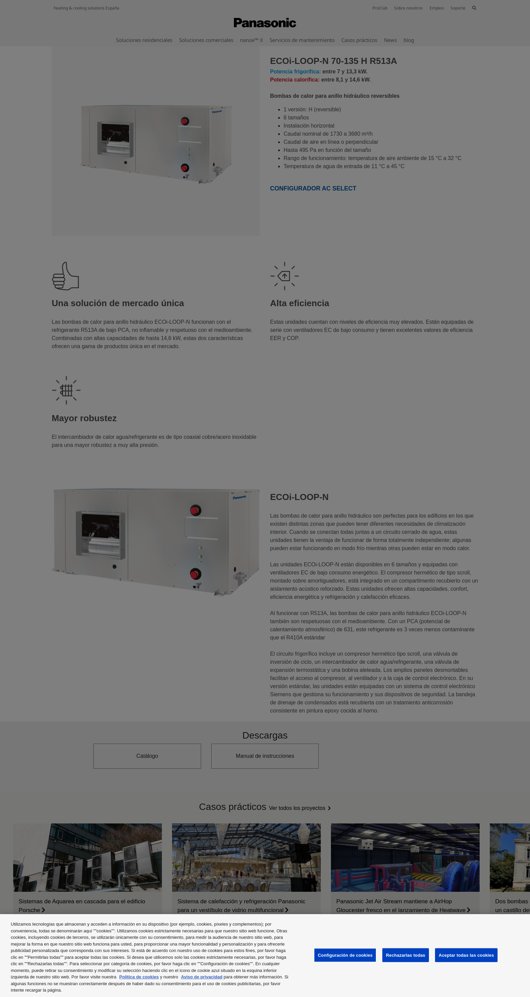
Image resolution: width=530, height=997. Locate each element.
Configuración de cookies (345, 954)
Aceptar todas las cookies (466, 954)
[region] (265, 955)
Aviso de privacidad (201, 976)
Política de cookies (139, 976)
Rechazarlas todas (405, 954)
